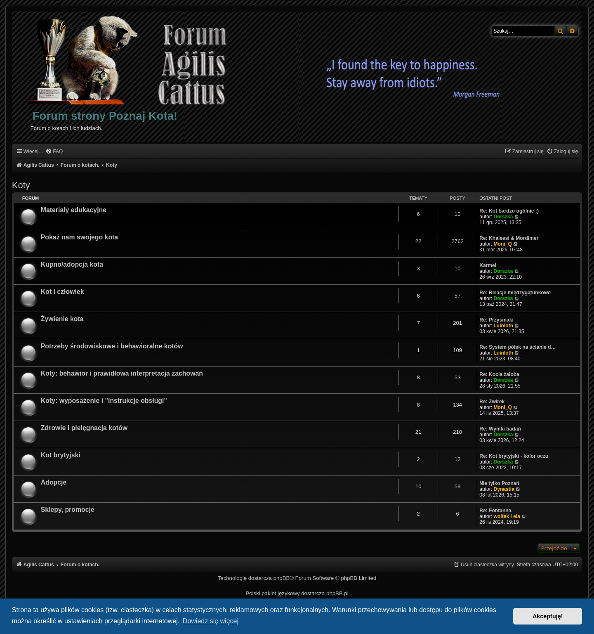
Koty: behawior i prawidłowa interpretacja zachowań (122, 373)
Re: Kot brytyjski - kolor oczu (513, 456)
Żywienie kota (62, 318)
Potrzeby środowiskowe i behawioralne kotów (112, 346)
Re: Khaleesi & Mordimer (508, 238)
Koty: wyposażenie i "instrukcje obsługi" (104, 400)
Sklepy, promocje (67, 509)
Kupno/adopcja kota (72, 264)
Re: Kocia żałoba (499, 374)
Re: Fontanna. (496, 510)
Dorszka (503, 217)
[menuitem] (54, 151)
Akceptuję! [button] (548, 616)
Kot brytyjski (60, 455)
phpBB (281, 578)
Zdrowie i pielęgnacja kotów (84, 427)
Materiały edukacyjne (73, 209)
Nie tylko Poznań (499, 483)
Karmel (487, 265)
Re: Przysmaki (496, 320)
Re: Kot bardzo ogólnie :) (509, 211)
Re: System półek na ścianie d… (517, 347)
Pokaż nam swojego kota (79, 237)
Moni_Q (502, 244)
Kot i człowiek (62, 291)
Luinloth (503, 326)
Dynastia (503, 489)
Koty (21, 185)
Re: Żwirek (491, 402)
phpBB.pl (337, 593)
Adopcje (53, 482)
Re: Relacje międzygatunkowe (515, 293)
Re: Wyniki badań (500, 429)
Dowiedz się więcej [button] (210, 621)
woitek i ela (506, 516)
